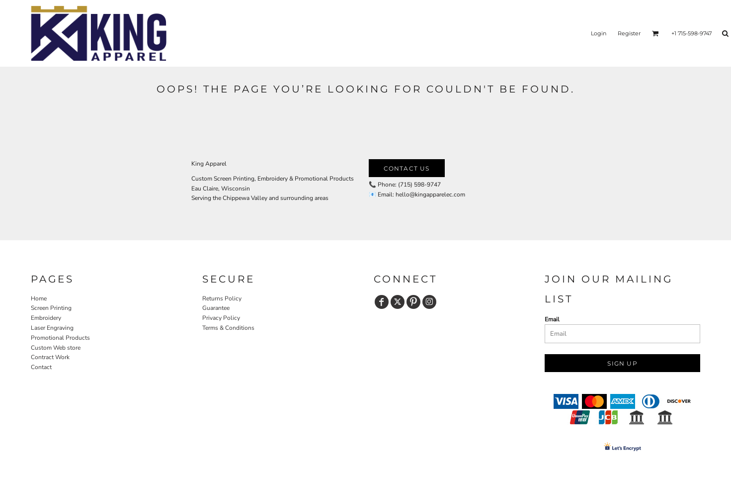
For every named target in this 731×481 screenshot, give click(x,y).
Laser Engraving (52, 328)
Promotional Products (60, 338)
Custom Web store (56, 348)
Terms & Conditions (228, 328)
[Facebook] (382, 302)
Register (629, 33)
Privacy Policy (221, 318)
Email (552, 319)
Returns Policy (222, 298)
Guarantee (216, 308)
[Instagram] (429, 302)
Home (39, 298)
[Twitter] (398, 302)
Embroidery (46, 318)
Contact (41, 367)
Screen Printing (51, 308)
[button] (655, 33)
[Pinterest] (413, 302)
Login (598, 33)
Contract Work (50, 357)
